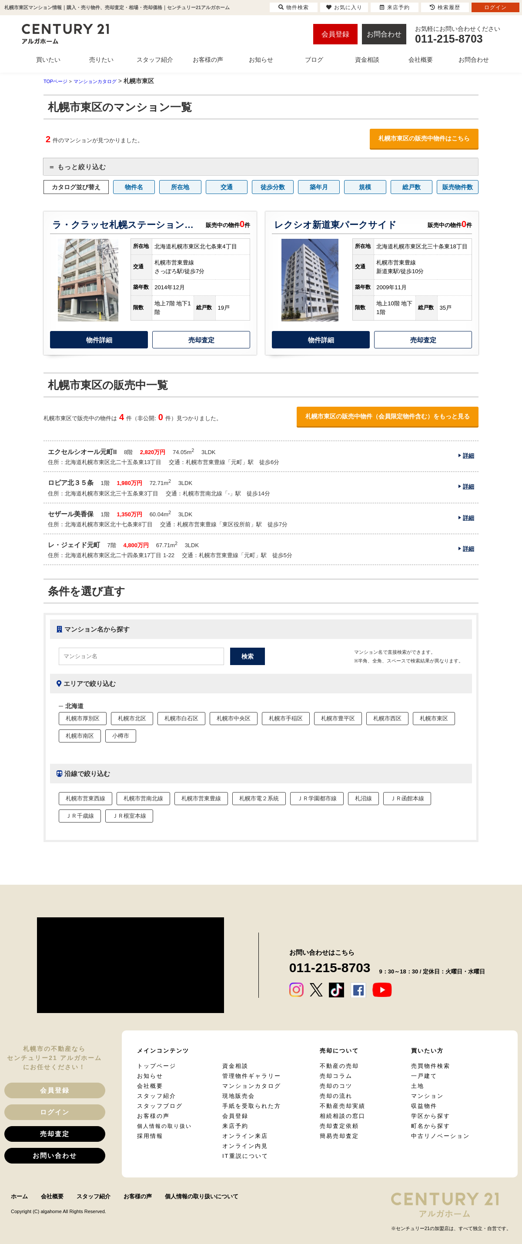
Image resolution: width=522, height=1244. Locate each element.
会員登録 (335, 34)
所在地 (180, 187)
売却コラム (336, 1076)
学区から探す (430, 1116)
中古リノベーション (440, 1136)
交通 (227, 187)
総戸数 (411, 187)
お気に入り (344, 7)
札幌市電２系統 (259, 798)
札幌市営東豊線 (201, 798)
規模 (365, 187)
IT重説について (245, 1156)
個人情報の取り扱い (164, 1126)
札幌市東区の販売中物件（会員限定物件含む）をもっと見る (387, 416)
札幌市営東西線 (85, 798)
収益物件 (424, 1106)
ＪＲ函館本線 (407, 798)
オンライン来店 (245, 1136)
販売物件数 (457, 187)
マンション (427, 1096)
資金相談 (235, 1066)
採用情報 (150, 1136)
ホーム (19, 1196)
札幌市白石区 (181, 718)
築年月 (319, 187)
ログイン (55, 1112)
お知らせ (150, 1076)
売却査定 (201, 340)
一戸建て (424, 1076)
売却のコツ (336, 1086)
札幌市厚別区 (83, 718)
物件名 (134, 187)
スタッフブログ (160, 1106)
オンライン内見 (245, 1146)
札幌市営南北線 (143, 798)
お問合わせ (384, 34)
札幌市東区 (434, 718)
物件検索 (293, 7)
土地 (417, 1086)
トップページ (156, 1066)
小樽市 (120, 735)
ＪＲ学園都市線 (317, 798)
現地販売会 (238, 1096)
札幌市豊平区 (338, 718)
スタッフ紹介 (156, 1096)
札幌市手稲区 (286, 718)
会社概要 (150, 1086)
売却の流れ (336, 1096)
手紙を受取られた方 (251, 1106)
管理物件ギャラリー (251, 1076)
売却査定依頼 (339, 1126)
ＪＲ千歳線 (80, 816)
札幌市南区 (80, 735)
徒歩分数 (273, 187)
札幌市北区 (132, 718)
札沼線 (363, 798)
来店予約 (235, 1126)
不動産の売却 (339, 1066)
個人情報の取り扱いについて (201, 1196)
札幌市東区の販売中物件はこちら (424, 138)
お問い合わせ (55, 1155)
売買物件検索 (430, 1066)
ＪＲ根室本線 (129, 816)
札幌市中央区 (234, 718)
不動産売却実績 (342, 1106)
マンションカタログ (251, 1086)
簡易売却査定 (339, 1136)
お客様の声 (153, 1116)
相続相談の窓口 (342, 1116)
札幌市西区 (387, 718)
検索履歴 (445, 7)
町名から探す (430, 1126)
